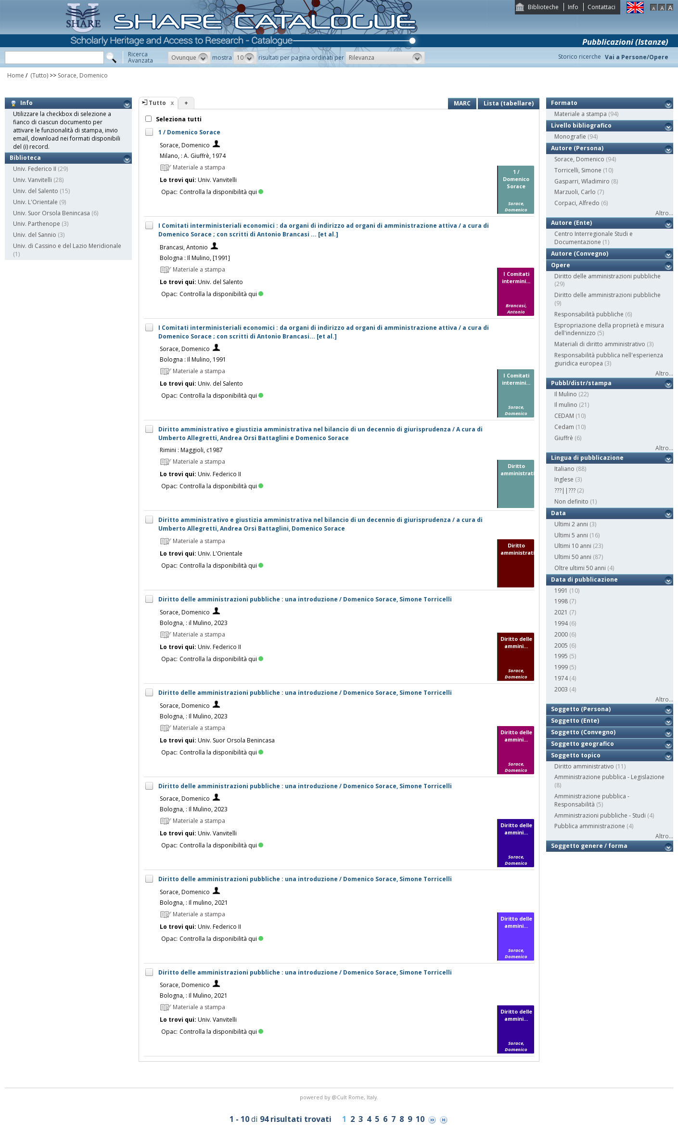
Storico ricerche (579, 56)
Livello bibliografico (581, 125)
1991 (561, 590)
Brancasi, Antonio (184, 247)
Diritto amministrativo (584, 766)
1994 (561, 623)
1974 (561, 678)
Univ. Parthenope (36, 224)
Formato (564, 103)
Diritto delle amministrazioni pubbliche (607, 276)
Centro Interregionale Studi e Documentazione (593, 238)
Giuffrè (563, 438)
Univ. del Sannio (34, 235)
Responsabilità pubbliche (589, 314)
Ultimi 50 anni (572, 557)
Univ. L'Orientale (35, 202)
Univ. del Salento (35, 191)
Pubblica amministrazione (589, 826)
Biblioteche (543, 7)
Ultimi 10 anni (572, 546)
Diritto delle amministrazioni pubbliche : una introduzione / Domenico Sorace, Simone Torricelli (305, 599)
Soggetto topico (576, 755)
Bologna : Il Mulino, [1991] (195, 258)
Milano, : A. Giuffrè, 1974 (193, 156)
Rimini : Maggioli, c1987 (191, 450)
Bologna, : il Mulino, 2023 (194, 623)
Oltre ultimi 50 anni (580, 568)
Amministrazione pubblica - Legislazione (609, 777)
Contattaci (601, 7)
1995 (561, 656)
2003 (561, 689)
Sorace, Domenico (83, 75)
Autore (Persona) (577, 148)
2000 (561, 634)
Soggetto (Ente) (575, 720)
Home (15, 75)
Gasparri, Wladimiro (582, 181)
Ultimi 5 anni (571, 535)
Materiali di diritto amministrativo (599, 344)
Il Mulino (565, 394)
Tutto (157, 103)
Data (558, 513)
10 (420, 1119)
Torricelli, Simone (577, 170)
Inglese (564, 479)
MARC (462, 103)
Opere (560, 265)
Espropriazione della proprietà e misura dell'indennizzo (609, 329)
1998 (561, 601)
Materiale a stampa (580, 114)
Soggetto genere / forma (589, 846)
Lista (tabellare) (509, 103)
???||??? (565, 490)
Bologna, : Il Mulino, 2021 (194, 995)
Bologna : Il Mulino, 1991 (193, 359)
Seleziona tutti (178, 119)
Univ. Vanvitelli (32, 180)
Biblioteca (25, 158)
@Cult (340, 1097)
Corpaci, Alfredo (577, 203)
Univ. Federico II (34, 169)
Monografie (570, 136)
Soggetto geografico (582, 744)
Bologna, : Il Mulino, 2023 (194, 716)
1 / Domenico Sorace (189, 132)
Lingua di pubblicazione (587, 458)
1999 (561, 667)
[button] (189, 58)
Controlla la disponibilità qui (221, 192)
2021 (561, 612)
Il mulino (565, 405)
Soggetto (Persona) (581, 709)
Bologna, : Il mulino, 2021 (194, 902)
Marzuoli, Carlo (575, 192)
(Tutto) (38, 75)
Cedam (564, 427)
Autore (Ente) (571, 223)
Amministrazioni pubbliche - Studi (600, 815)
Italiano (564, 469)
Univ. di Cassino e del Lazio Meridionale (67, 246)
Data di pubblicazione (584, 579)
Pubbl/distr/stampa (581, 383)
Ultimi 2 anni (571, 524)
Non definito (571, 501)
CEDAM (564, 416)
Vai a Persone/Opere (636, 57)
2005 (561, 645)
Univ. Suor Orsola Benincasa (51, 213)
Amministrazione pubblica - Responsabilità (591, 800)
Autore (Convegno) (579, 253)
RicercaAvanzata (140, 57)
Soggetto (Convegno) (583, 732)
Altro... (664, 213)
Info (573, 7)
